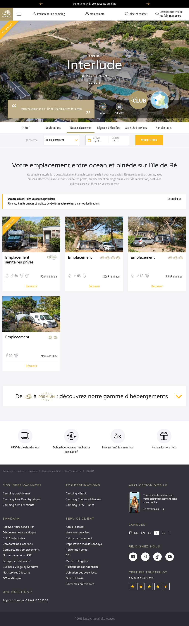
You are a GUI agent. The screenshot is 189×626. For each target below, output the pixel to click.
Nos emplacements (80, 128)
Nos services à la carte (16, 572)
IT (170, 533)
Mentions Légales (77, 561)
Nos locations (53, 128)
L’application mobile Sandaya (84, 544)
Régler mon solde (76, 549)
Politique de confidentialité (82, 567)
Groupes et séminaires (16, 561)
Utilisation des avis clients (81, 572)
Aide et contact (75, 526)
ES (149, 533)
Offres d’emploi (12, 578)
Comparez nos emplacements (21, 549)
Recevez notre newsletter (18, 526)
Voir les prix (149, 140)
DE (163, 533)
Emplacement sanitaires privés (19, 260)
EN (143, 533)
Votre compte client (78, 532)
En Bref (25, 128)
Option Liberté (74, 578)
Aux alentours (163, 128)
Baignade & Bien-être (108, 128)
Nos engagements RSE (17, 555)
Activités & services (136, 128)
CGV (68, 555)
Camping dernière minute (18, 505)
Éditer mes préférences (80, 584)
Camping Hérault (76, 493)
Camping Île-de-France (80, 505)
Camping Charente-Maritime (83, 499)
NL (136, 533)
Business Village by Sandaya (20, 567)
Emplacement (80, 257)
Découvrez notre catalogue (19, 532)
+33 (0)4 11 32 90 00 (36, 600)
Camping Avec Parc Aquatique (21, 499)
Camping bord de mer (16, 493)
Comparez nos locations (18, 544)
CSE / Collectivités (14, 538)
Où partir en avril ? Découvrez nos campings (94, 3)
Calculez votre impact (79, 538)
